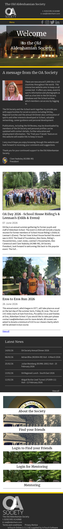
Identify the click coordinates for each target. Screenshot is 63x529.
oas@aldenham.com (51, 13)
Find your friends (32, 430)
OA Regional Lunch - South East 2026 (37, 373)
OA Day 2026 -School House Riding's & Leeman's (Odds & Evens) (31, 216)
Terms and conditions (12, 525)
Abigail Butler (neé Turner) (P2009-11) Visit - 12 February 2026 (38, 381)
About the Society (32, 411)
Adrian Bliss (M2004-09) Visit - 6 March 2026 (40, 357)
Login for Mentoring (32, 467)
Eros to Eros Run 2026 (19, 299)
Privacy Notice (31, 525)
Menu (12, 22)
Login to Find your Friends (32, 448)
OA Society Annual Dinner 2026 (35, 350)
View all (6, 331)
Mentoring (32, 485)
